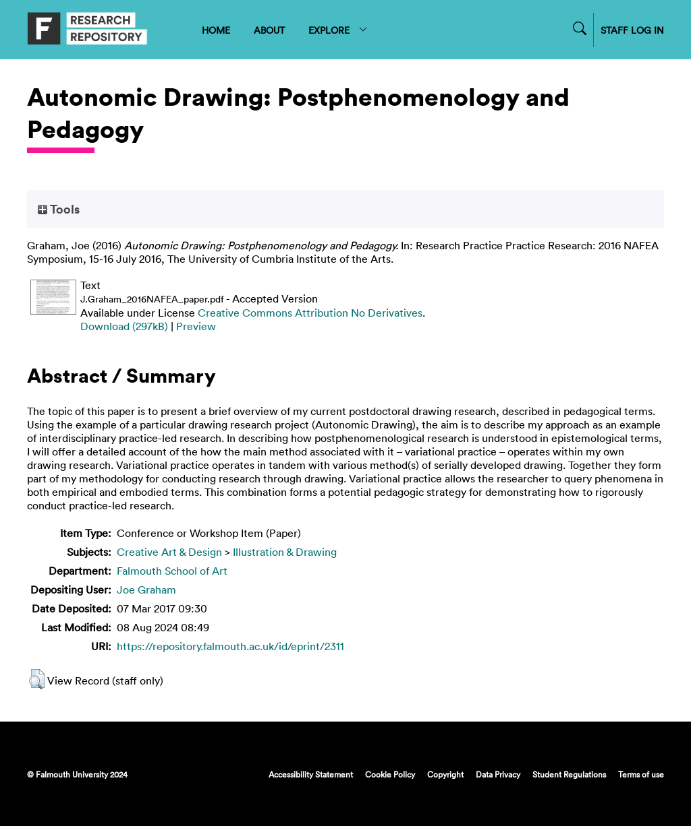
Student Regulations (569, 774)
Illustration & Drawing (285, 552)
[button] (37, 679)
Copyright (445, 774)
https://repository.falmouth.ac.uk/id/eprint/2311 (230, 646)
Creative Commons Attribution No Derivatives (310, 312)
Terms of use (641, 774)
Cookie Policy (390, 774)
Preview (196, 326)
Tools (59, 209)
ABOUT (269, 30)
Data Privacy (498, 774)
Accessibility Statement (311, 774)
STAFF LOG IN (632, 30)
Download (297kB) (124, 326)
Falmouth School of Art (172, 570)
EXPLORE (338, 30)
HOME (216, 30)
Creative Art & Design (169, 552)
